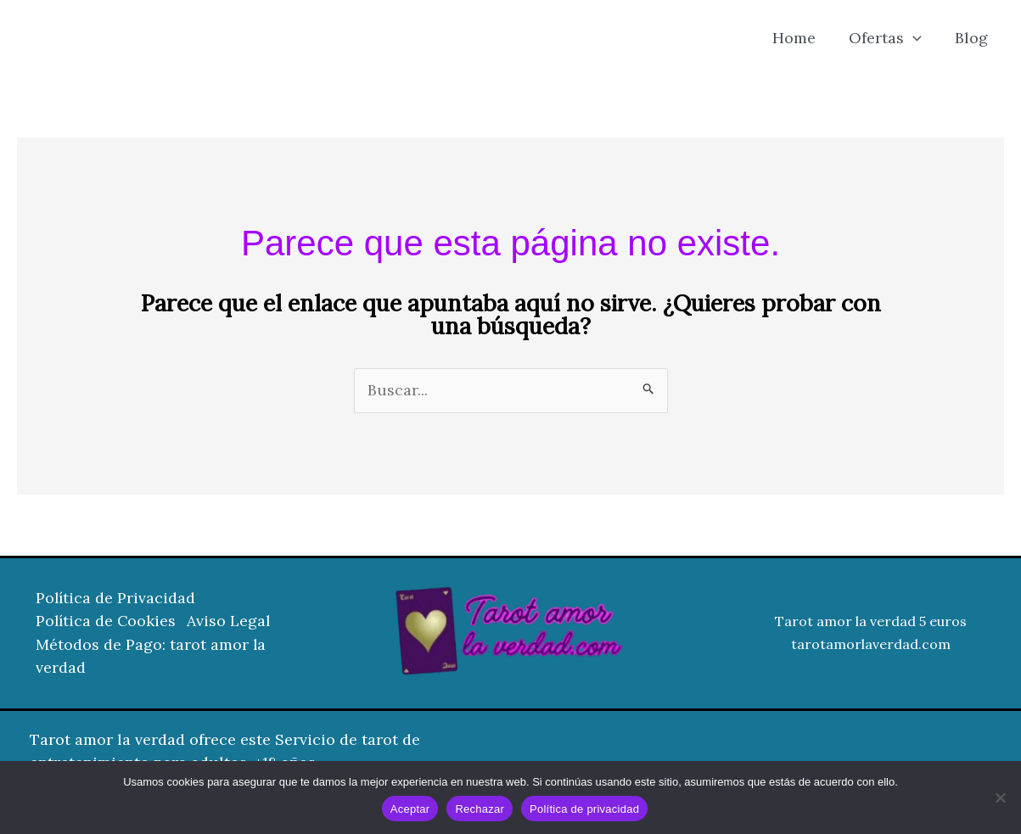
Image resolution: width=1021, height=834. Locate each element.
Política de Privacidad (116, 599)
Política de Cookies (107, 622)
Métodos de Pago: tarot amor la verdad (151, 656)
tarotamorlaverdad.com (871, 644)
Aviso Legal (233, 622)
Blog (972, 38)
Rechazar (479, 809)
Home (800, 38)
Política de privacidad (584, 809)
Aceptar (410, 809)
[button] (916, 38)
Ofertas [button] (888, 38)
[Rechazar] (999, 797)
